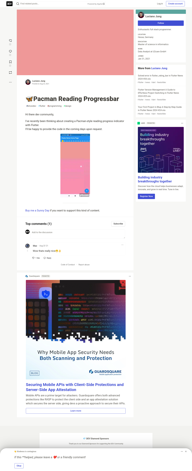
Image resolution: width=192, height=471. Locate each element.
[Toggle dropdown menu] (122, 245)
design (67, 106)
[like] (36, 258)
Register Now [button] (146, 196)
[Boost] (10, 72)
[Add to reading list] (10, 63)
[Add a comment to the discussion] (78, 234)
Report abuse (84, 265)
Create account (175, 3)
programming (54, 106)
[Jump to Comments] (10, 52)
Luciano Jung (38, 81)
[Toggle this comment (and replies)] (27, 251)
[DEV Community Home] (9, 3)
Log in (160, 3)
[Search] (17, 3)
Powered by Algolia (96, 4)
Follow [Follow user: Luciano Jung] (161, 23)
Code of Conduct (68, 265)
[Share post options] (10, 82)
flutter (41, 106)
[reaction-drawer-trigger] (10, 42)
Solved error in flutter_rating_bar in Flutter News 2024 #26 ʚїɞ (160, 79)
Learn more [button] (75, 411)
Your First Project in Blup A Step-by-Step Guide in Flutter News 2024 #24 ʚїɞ (160, 110)
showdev (31, 106)
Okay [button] (19, 465)
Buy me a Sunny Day (37, 210)
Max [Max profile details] (35, 246)
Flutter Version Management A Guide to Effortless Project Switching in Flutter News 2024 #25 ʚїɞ (160, 94)
